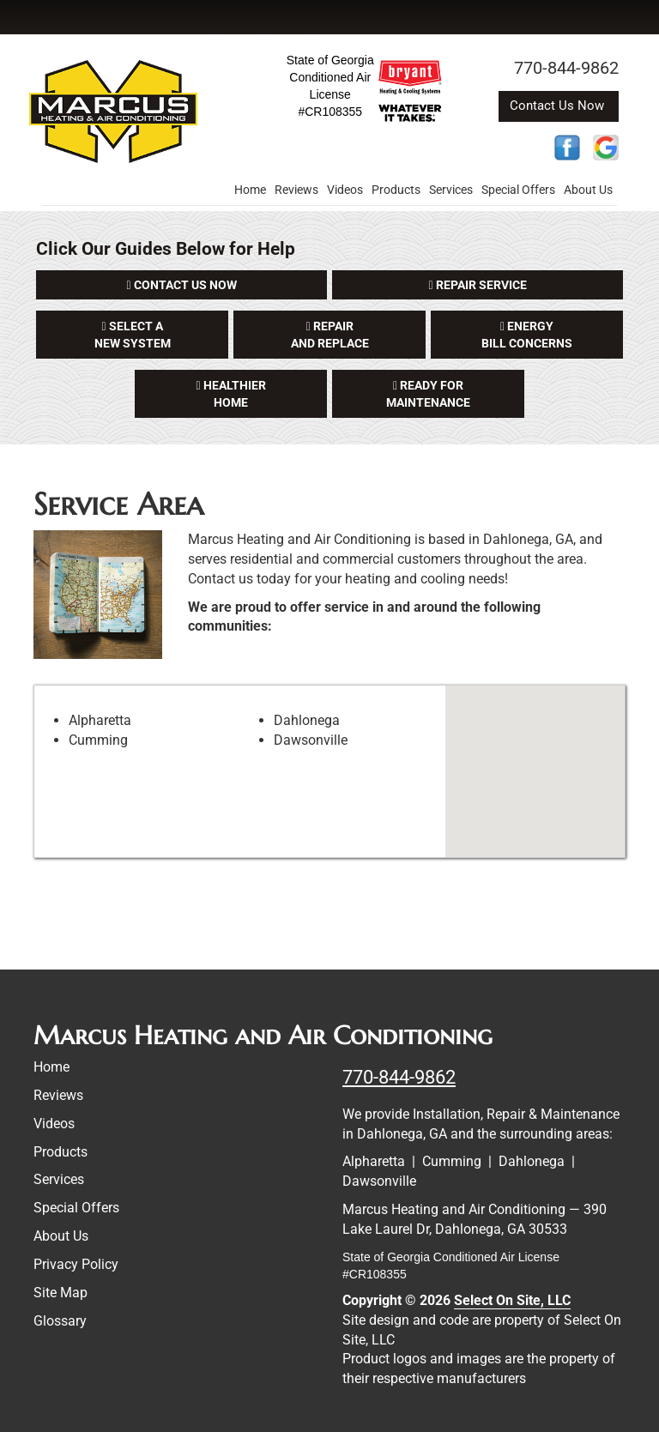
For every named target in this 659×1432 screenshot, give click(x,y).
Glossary (60, 1321)
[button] (181, 284)
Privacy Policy (75, 1264)
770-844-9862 (399, 1077)
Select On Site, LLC (512, 1300)
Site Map (60, 1292)
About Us (588, 189)
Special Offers (518, 189)
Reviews (296, 189)
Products (396, 189)
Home (250, 189)
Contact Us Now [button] (559, 105)
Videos (345, 189)
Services (451, 189)
